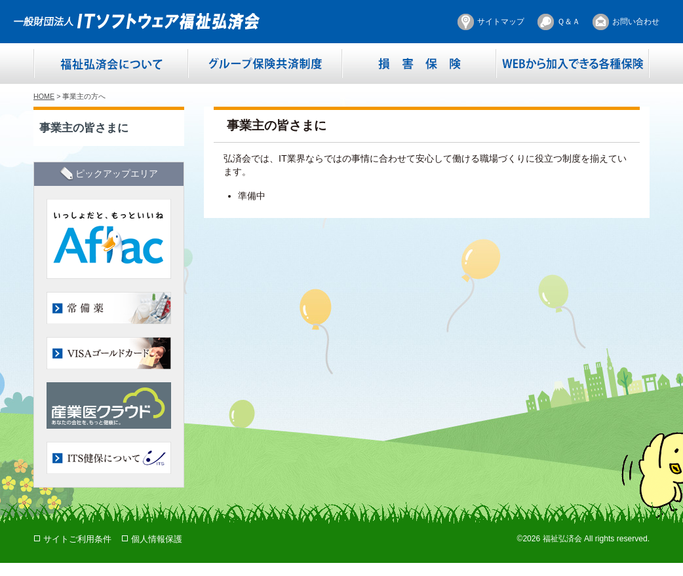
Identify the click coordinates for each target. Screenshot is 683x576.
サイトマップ (500, 22)
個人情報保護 (156, 539)
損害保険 (419, 63)
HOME (43, 96)
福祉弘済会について (111, 63)
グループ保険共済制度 (265, 63)
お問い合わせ (635, 22)
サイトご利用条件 (77, 539)
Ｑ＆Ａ (568, 22)
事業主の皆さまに (83, 127)
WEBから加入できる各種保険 (572, 63)
